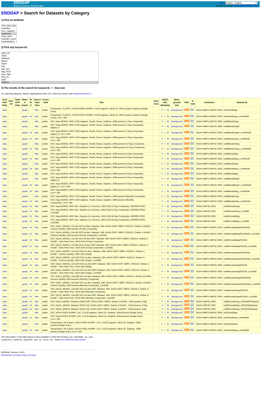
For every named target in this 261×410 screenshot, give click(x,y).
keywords (9, 33)
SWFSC (249, 6)
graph (25, 110)
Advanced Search (81, 93)
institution (9, 28)
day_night (49, 74)
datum (49, 61)
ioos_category (9, 31)
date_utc (49, 53)
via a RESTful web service (73, 340)
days (49, 79)
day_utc (49, 77)
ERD (255, 6)
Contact (32, 355)
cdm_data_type (9, 25)
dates (49, 56)
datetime (49, 58)
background (177, 110)
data (5, 110)
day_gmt (49, 69)
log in (221, 3)
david (49, 63)
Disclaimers (6, 355)
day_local (49, 71)
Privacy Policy (20, 355)
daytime (49, 82)
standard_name (9, 39)
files (37, 110)
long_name (9, 36)
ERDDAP (10, 13)
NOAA (235, 6)
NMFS (242, 6)
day (49, 66)
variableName (9, 41)
